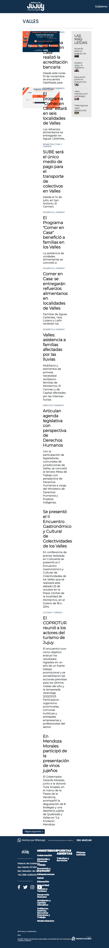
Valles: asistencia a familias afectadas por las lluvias (54, 347)
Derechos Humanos (53, 405)
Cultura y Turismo (52, 612)
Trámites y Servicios (63, 859)
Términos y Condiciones (27, 931)
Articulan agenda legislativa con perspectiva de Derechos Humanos (54, 428)
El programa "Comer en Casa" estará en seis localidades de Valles (55, 108)
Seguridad (43, 885)
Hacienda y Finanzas (43, 860)
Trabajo (41, 864)
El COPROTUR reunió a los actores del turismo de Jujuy (55, 630)
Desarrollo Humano (54, 32)
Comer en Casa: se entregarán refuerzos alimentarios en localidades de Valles (55, 290)
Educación (43, 881)
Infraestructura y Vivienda (52, 145)
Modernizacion (45, 920)
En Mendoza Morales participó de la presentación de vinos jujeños (56, 753)
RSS (19, 935)
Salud (40, 878)
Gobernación (44, 855)
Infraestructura (45, 874)
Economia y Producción (43, 869)
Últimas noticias (80, 853)
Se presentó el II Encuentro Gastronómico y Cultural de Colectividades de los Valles (57, 528)
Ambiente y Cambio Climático (44, 902)
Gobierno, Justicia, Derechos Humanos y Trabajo (43, 913)
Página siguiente (33, 831)
